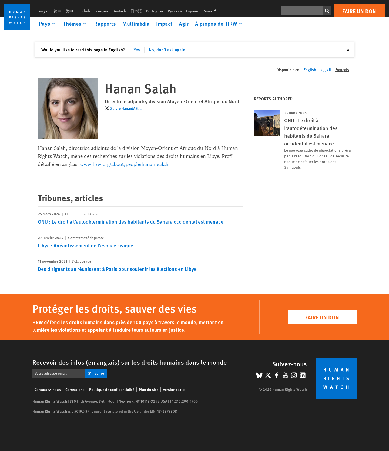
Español (192, 11)
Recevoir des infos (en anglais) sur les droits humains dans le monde (129, 362)
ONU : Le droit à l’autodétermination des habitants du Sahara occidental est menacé (130, 221)
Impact (164, 23)
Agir (184, 23)
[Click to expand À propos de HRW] (219, 23)
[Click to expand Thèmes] (75, 23)
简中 (57, 11)
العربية (44, 11)
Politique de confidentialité (111, 389)
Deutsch (119, 11)
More (212, 11)
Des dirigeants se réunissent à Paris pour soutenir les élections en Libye (117, 269)
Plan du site (148, 389)
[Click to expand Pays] (48, 23)
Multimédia (136, 23)
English (84, 11)
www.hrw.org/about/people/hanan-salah (124, 164)
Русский (175, 11)
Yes (137, 50)
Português (154, 11)
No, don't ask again (167, 50)
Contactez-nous (48, 389)
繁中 (69, 11)
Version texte (174, 389)
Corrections (75, 389)
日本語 (136, 11)
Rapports (105, 23)
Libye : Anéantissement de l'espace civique (85, 245)
